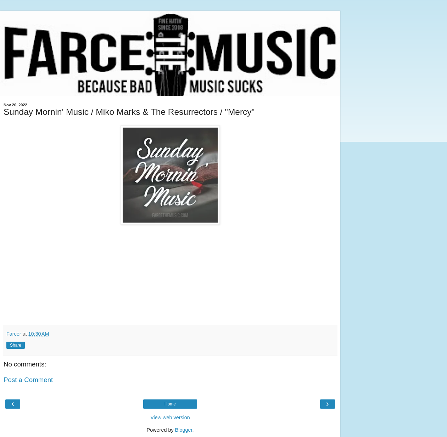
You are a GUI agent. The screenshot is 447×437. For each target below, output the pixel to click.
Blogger (183, 430)
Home (170, 404)
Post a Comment (28, 379)
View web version (170, 417)
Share (15, 345)
